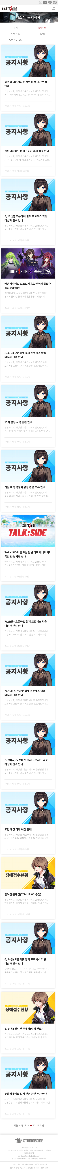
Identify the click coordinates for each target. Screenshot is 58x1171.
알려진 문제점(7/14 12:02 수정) (22, 894)
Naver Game (50, 2)
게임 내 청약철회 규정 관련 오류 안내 (24, 487)
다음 (42, 1125)
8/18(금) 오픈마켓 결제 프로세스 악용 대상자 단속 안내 (25, 218)
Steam (55, 2)
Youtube (45, 2)
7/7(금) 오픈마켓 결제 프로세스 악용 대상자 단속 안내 (24, 693)
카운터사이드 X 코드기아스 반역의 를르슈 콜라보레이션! (27, 286)
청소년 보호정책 (26, 1168)
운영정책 (43, 1164)
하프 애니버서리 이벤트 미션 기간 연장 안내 (25, 84)
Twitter (40, 2)
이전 (21, 1125)
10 (34, 1125)
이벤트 (42, 33)
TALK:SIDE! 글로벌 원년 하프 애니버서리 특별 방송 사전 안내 (28, 554)
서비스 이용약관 (17, 1164)
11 (38, 1125)
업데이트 (15, 33)
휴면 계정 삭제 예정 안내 (18, 829)
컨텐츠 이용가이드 (41, 1168)
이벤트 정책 (14, 1168)
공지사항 (42, 27)
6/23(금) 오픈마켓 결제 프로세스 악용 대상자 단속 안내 (26, 762)
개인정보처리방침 (32, 1164)
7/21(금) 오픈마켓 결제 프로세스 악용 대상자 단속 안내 (25, 623)
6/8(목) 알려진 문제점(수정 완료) (23, 1028)
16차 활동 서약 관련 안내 (18, 422)
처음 (16, 1125)
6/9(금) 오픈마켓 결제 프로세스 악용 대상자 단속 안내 (25, 961)
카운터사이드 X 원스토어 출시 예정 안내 (26, 151)
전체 (15, 27)
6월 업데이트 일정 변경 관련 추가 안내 (25, 1093)
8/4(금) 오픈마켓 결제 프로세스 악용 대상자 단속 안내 (25, 355)
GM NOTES (15, 39)
